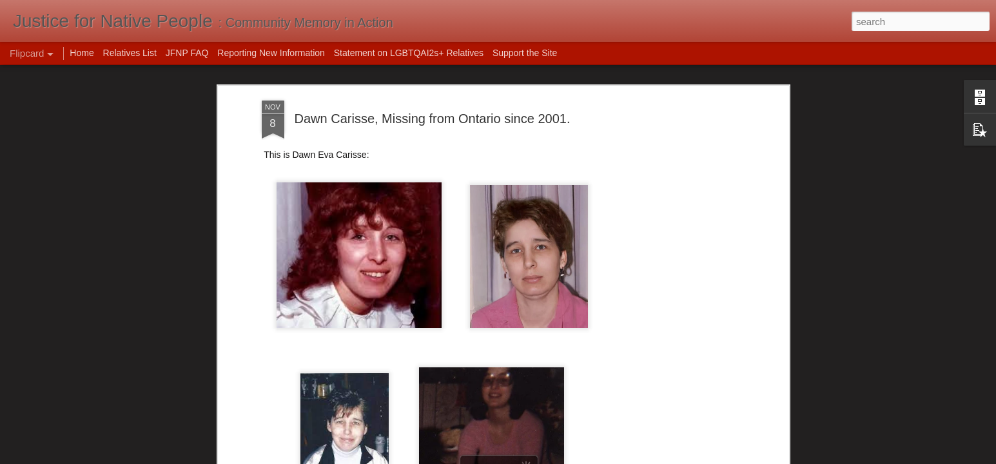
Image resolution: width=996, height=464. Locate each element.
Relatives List (130, 53)
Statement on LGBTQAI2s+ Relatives (408, 53)
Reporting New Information (271, 53)
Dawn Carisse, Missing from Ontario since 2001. (433, 118)
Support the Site (525, 53)
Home (81, 53)
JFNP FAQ (187, 53)
